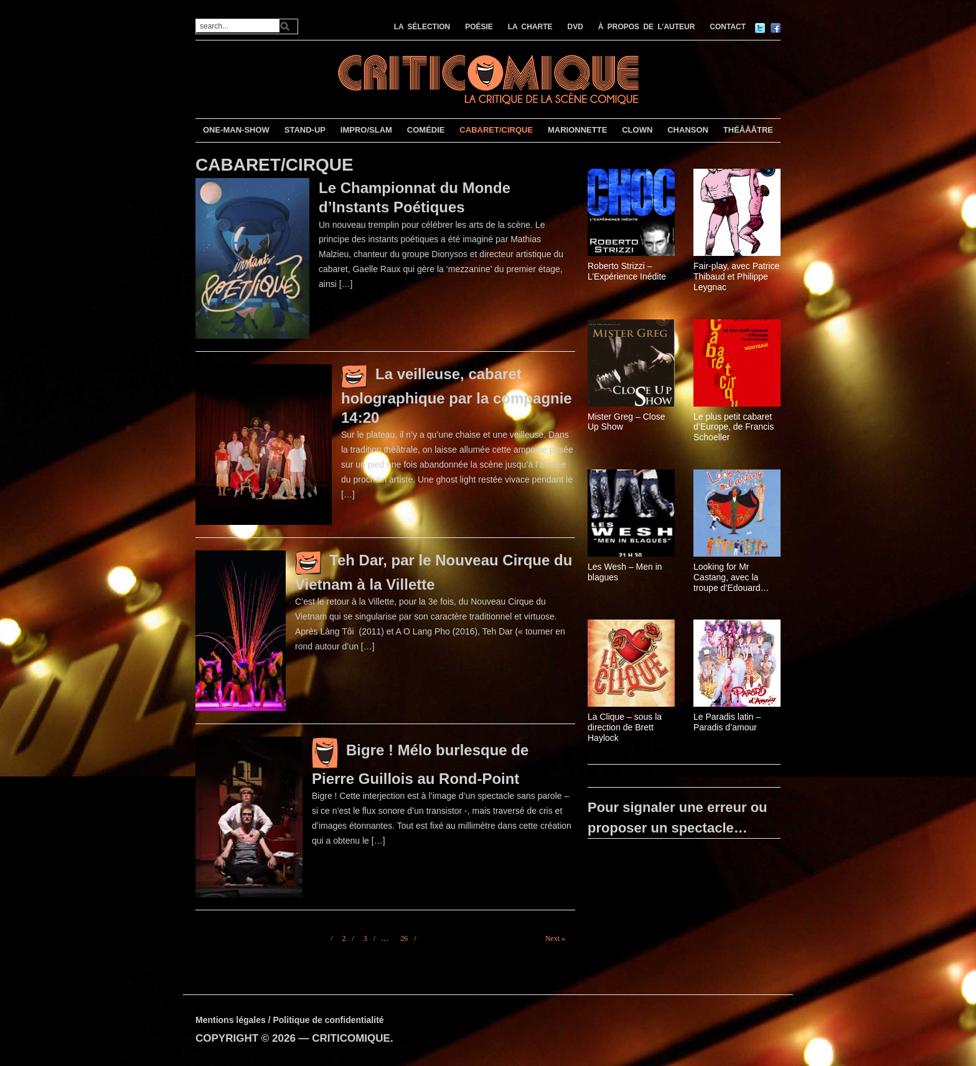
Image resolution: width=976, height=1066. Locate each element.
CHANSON (687, 129)
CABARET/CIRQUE (496, 129)
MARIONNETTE (577, 129)
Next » (555, 938)
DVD (575, 26)
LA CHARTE (530, 26)
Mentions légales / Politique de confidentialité (289, 1020)
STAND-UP (305, 129)
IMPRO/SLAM (366, 129)
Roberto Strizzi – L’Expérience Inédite (627, 271)
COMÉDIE (426, 129)
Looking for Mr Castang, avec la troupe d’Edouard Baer (726, 577)
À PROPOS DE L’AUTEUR (646, 26)
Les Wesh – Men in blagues (625, 572)
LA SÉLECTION (422, 26)
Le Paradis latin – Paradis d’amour (727, 722)
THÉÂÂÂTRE (748, 129)
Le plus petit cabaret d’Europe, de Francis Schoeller (733, 427)
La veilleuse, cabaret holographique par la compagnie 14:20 (456, 396)
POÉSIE (479, 26)
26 (404, 938)
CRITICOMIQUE (351, 1038)
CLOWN (637, 129)
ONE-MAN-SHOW (236, 129)
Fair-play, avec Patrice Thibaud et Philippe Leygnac (736, 276)
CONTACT (728, 26)
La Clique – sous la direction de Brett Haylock (625, 727)
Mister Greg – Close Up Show (626, 422)
